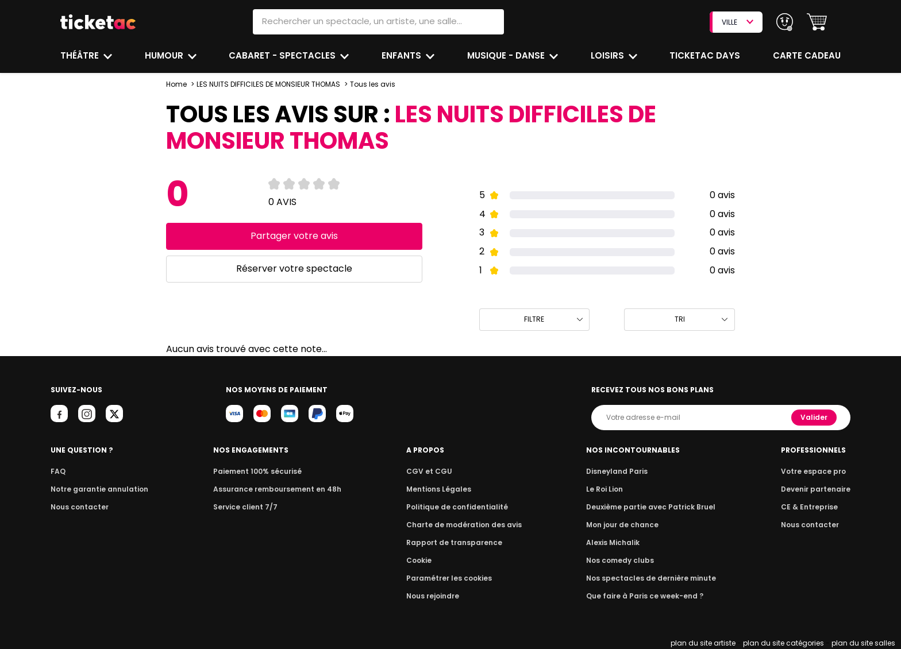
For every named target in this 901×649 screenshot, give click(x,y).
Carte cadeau (808, 55)
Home (176, 84)
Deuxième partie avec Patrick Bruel (651, 507)
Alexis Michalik (615, 542)
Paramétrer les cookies (449, 578)
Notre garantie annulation (96, 489)
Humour (165, 55)
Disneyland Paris (619, 471)
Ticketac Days (706, 55)
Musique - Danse (507, 55)
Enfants (402, 55)
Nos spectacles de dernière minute (650, 578)
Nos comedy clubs (622, 560)
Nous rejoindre (434, 596)
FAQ (57, 471)
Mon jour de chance (624, 525)
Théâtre (79, 55)
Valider (814, 417)
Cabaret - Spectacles (284, 55)
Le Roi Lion (607, 489)
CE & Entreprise (810, 507)
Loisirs (609, 55)
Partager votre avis (294, 235)
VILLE (737, 22)
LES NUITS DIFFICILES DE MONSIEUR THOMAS (268, 84)
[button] (817, 22)
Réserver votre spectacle (294, 268)
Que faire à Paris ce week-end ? (645, 596)
